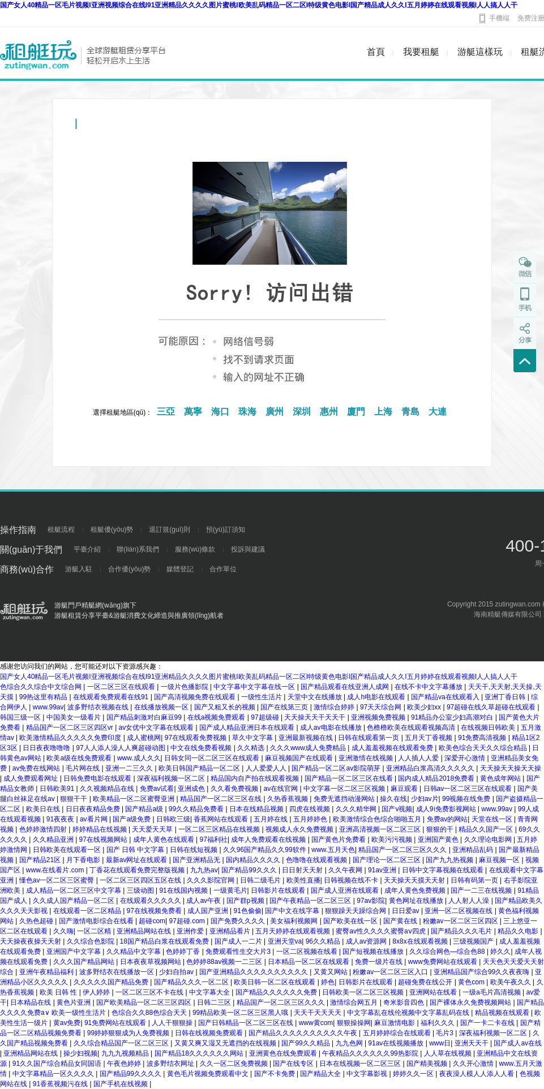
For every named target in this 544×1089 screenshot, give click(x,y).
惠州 (329, 411)
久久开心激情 (474, 1064)
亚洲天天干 (472, 1043)
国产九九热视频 (450, 860)
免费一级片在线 (379, 962)
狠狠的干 (440, 829)
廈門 (356, 411)
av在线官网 (281, 789)
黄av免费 (67, 1023)
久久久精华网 (357, 809)
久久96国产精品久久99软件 (265, 850)
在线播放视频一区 (162, 707)
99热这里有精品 (44, 697)
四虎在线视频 (310, 809)
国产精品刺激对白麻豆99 (145, 717)
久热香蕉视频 (288, 799)
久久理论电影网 (488, 839)
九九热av (204, 870)
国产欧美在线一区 (351, 921)
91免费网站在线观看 (116, 1023)
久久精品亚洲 (54, 839)
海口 (220, 411)
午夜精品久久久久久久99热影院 (371, 1053)
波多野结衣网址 (171, 1064)
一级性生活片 (262, 697)
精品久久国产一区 (487, 829)
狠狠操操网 (354, 1023)
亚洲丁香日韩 (506, 697)
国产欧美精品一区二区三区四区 (144, 1002)
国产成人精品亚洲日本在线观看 (247, 727)
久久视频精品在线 (108, 789)
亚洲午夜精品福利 (47, 972)
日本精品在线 (31, 1002)
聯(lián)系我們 (138, 549)
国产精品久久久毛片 (462, 931)
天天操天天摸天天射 (415, 880)
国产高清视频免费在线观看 (195, 697)
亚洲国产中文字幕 (74, 951)
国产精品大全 (321, 1074)
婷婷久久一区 (414, 1074)
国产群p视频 (246, 901)
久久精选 (251, 748)
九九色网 (350, 1043)
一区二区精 (95, 931)
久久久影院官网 (211, 880)
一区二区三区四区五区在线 (141, 880)
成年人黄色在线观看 (164, 839)
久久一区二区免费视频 (234, 1064)
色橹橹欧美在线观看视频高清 (412, 727)
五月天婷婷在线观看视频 (293, 931)
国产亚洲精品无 (197, 860)
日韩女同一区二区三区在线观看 (212, 758)
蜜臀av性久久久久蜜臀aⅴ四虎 (381, 931)
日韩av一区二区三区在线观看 (468, 789)
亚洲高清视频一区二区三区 (380, 829)
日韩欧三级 (173, 819)
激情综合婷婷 (335, 707)
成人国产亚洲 (208, 911)
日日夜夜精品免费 (94, 809)
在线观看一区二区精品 (88, 911)
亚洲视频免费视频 (379, 717)
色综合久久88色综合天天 (150, 1013)
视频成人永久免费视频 (300, 829)
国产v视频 (397, 809)
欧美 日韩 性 (59, 992)
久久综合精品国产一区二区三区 (122, 1043)
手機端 (499, 18)
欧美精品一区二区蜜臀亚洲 (134, 799)
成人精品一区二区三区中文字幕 (74, 890)
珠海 (247, 411)
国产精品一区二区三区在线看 (350, 778)
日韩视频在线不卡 (352, 880)
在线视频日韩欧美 (489, 727)
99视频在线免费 (467, 799)
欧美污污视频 (392, 839)
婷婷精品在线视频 (100, 829)
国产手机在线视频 (121, 1084)
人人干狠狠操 (173, 1023)
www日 (440, 1043)
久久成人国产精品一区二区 (74, 901)
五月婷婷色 (311, 819)
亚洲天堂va (285, 941)
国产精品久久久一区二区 (192, 982)
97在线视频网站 (104, 839)
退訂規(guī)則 (169, 529)
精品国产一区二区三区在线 (221, 799)
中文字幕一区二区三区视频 (345, 789)
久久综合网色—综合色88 (448, 951)
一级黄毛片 (230, 890)
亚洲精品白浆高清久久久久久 (431, 768)
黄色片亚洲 (74, 1002)
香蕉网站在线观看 (222, 819)
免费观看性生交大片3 (238, 951)
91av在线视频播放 (396, 1043)
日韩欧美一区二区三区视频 (363, 992)
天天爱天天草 (153, 829)
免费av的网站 (447, 819)
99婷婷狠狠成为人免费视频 (129, 1033)
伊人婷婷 (97, 992)
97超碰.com (188, 921)
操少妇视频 (80, 1053)
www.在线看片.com (56, 870)
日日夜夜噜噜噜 (47, 748)
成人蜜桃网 (144, 738)
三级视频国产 (474, 941)
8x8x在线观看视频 (420, 941)
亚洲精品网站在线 (145, 931)
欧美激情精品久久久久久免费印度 (71, 738)
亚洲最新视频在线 (307, 738)
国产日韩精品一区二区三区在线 (246, 1023)
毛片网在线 (83, 768)
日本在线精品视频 (257, 809)
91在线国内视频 (184, 890)
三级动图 (141, 890)
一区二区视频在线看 (307, 951)
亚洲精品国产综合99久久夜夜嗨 (483, 972)
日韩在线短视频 (194, 850)
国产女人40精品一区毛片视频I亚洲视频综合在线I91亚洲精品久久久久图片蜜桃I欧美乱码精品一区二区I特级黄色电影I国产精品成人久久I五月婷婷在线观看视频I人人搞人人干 (258, 5)
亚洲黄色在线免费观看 (284, 1053)
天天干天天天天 (318, 1013)
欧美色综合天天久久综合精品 (484, 748)
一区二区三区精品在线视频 (220, 829)
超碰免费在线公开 (426, 982)
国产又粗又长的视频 (225, 707)
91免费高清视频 (483, 738)
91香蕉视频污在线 (61, 1084)
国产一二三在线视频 (482, 890)
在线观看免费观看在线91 (112, 697)
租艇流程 (61, 529)
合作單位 (223, 569)
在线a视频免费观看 (217, 717)
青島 (410, 411)
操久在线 (393, 799)
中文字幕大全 (210, 992)
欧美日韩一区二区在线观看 (275, 982)
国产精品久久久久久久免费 (277, 992)
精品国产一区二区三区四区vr (70, 727)
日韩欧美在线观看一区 (67, 850)
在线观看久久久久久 (151, 901)
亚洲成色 (192, 789)
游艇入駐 (78, 569)
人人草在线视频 (448, 1053)
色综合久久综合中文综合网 (41, 687)
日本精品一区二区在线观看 (309, 962)
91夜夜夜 (61, 819)
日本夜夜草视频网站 (151, 962)
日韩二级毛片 (261, 880)
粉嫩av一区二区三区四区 (461, 921)
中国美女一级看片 (74, 717)
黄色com (472, 982)
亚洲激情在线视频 (367, 758)
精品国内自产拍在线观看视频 (256, 778)
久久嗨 (63, 931)
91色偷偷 (248, 911)
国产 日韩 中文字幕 (136, 850)
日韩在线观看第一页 (369, 738)
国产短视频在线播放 (373, 951)
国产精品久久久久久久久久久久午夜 (304, 1033)
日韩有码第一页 (475, 880)
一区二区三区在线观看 (122, 687)
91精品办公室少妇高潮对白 (453, 717)
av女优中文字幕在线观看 (157, 727)
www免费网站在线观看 (443, 962)
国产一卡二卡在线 (488, 1023)
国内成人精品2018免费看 (437, 778)
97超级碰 (266, 717)
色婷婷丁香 (184, 951)
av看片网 (94, 819)
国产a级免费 (132, 819)
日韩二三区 (215, 1002)
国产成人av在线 (518, 1043)
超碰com (152, 921)
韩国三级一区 (21, 717)
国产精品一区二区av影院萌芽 (337, 768)
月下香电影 (84, 860)
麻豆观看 (405, 789)
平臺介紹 (87, 549)
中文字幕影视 (367, 1074)
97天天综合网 (382, 707)
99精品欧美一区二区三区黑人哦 (241, 1013)
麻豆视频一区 (500, 860)
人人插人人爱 (419, 758)
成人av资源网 (367, 941)
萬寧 (193, 411)
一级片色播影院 (185, 687)
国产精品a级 (145, 809)
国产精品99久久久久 (132, 1074)
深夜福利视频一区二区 (172, 778)
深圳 (302, 411)
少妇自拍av (177, 972)
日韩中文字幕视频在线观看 (443, 870)
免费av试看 (157, 789)
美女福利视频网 (294, 921)
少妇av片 (425, 799)
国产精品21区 (41, 860)
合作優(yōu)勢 (129, 569)
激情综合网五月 (354, 1002)
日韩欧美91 (58, 789)
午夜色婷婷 (125, 1064)
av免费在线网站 (37, 768)
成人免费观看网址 (31, 778)
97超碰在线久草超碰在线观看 (492, 707)
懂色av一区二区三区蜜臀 (57, 880)
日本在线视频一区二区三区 (360, 1064)
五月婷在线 (271, 819)
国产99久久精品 (306, 1043)
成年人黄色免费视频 (415, 890)
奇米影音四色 (404, 1002)
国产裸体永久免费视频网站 (471, 1002)
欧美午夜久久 (511, 982)
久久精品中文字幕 (134, 951)
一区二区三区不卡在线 (150, 992)
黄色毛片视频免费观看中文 (208, 1074)
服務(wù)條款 (195, 549)
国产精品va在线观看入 (446, 697)
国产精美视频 (427, 1064)
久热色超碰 (37, 921)
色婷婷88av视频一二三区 (225, 962)
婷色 (328, 982)
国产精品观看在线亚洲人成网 (346, 687)
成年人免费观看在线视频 (269, 839)
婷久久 (500, 951)
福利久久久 (438, 1023)
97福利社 (214, 839)
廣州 (274, 411)
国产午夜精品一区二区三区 (311, 901)
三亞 (166, 411)
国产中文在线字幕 (293, 911)
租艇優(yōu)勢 (112, 529)
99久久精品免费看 (197, 809)
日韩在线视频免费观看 (210, 1033)
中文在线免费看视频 (201, 748)
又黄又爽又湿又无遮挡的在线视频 (226, 1043)
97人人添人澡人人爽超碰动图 (121, 748)
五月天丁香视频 (429, 738)
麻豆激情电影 (395, 1023)
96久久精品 (324, 941)
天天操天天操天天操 (510, 768)
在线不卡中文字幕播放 (429, 687)
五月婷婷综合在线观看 (397, 1033)
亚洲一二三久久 (130, 768)
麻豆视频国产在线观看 (300, 758)
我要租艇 (421, 52)
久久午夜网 (346, 870)
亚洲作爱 (191, 931)
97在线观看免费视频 (197, 738)
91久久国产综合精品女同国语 (58, 1064)
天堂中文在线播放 (316, 697)
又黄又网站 (331, 972)
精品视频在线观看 (503, 1013)
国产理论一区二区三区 (387, 860)
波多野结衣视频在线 (98, 707)
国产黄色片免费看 (339, 839)
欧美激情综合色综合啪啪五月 (378, 819)
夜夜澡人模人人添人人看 (477, 1074)
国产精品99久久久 (250, 870)
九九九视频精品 (126, 1053)
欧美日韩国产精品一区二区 (200, 768)
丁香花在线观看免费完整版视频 (137, 870)
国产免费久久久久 (239, 921)
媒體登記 (180, 569)
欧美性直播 (303, 880)
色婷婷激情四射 (43, 829)
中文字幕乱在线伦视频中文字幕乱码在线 (409, 1013)
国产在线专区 (294, 1064)
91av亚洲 (383, 870)
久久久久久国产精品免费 (112, 982)
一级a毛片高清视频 (492, 992)
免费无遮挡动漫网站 (345, 799)
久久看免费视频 (235, 789)
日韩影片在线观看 (279, 890)
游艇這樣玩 (480, 52)
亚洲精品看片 (230, 931)
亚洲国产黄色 (439, 839)
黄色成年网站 (501, 778)
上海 (383, 411)
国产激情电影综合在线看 (97, 921)
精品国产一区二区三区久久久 (403, 850)
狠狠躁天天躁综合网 (356, 911)
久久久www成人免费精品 (309, 748)
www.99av (48, 707)
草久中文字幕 (253, 738)
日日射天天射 (303, 870)
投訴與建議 (248, 549)
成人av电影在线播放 (331, 727)
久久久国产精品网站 (84, 962)
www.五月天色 (333, 850)
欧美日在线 (44, 809)
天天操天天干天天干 (315, 717)
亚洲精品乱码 (473, 850)
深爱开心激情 (465, 758)
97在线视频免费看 (155, 911)
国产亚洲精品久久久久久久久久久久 (254, 972)
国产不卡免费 (275, 1074)
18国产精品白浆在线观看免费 (165, 941)
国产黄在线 (401, 921)
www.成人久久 (139, 758)
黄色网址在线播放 (417, 901)
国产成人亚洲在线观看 (345, 890)
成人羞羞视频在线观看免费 (393, 748)
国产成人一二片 (239, 941)
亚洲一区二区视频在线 (459, 911)
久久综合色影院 (91, 941)
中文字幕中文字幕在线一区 (255, 687)
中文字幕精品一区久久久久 (54, 1074)
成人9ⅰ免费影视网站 (447, 809)
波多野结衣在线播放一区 (117, 972)
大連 (438, 411)
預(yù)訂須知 (225, 529)
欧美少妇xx (425, 707)
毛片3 (445, 1033)
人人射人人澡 (469, 901)
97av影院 (371, 901)
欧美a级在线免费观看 (79, 758)
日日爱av (406, 911)
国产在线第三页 (285, 707)
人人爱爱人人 (267, 768)
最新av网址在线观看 (137, 860)
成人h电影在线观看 (377, 697)
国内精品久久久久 (254, 860)
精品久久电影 (519, 931)
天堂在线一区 (493, 819)
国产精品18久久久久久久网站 (200, 1053)
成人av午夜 (204, 901)
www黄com (316, 1023)
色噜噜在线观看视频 (317, 860)
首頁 (376, 52)
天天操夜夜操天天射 (31, 941)
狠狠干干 (74, 799)
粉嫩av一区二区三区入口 (391, 972)
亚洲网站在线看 (434, 992)
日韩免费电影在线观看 (98, 778)
